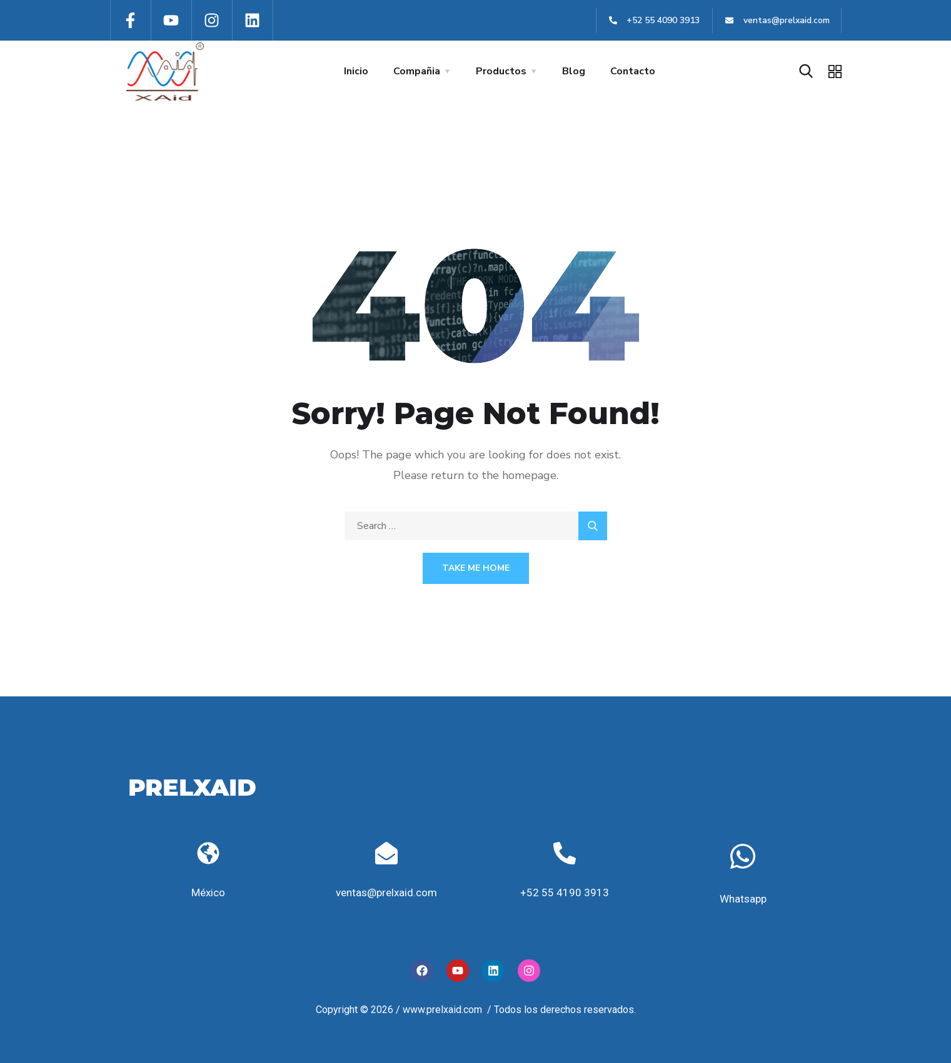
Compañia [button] (416, 71)
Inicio (356, 71)
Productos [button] (501, 71)
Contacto (632, 71)
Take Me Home (476, 568)
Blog (573, 71)
